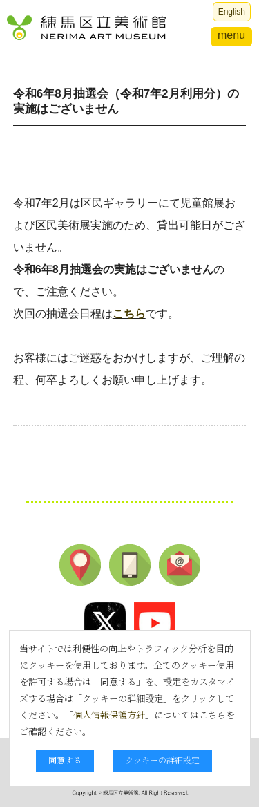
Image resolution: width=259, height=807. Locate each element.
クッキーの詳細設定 (162, 760)
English (231, 12)
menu (231, 35)
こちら (129, 313)
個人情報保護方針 (109, 714)
